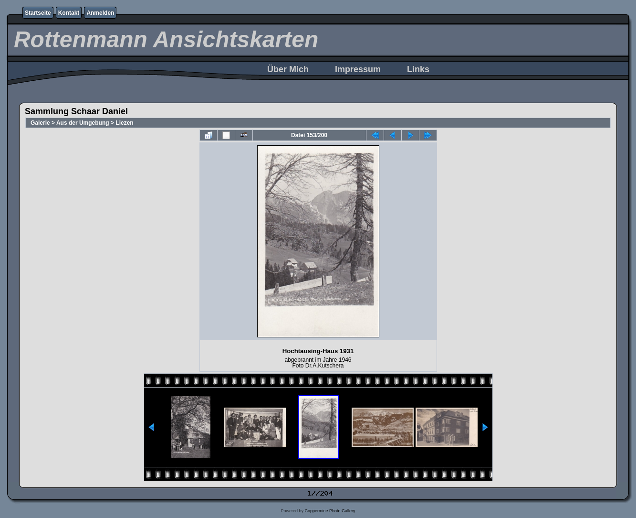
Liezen (124, 122)
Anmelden (100, 13)
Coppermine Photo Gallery (329, 510)
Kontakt (69, 13)
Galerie (40, 122)
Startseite (38, 13)
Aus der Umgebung (82, 122)
